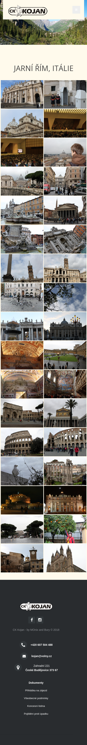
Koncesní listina (36, 706)
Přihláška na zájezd (36, 690)
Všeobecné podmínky (36, 698)
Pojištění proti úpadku (36, 713)
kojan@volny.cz (41, 656)
